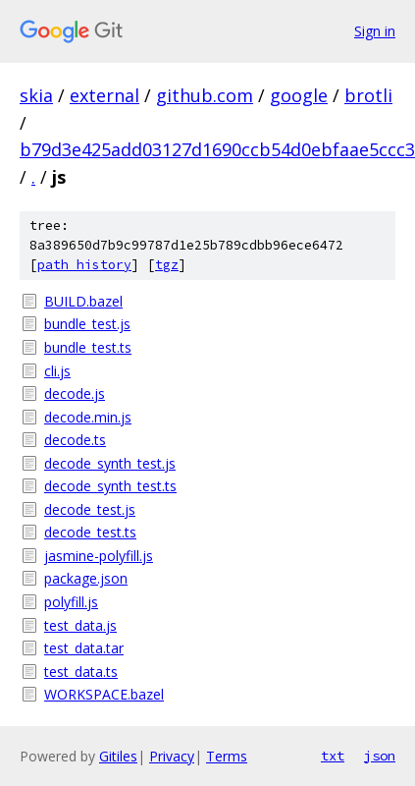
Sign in (374, 31)
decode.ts (75, 439)
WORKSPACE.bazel (104, 694)
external (104, 95)
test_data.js (80, 625)
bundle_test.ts (87, 347)
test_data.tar (84, 648)
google (299, 95)
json (379, 755)
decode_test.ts (90, 532)
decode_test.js (89, 509)
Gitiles (118, 756)
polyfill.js (71, 601)
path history (84, 264)
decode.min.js (87, 417)
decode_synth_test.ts (110, 486)
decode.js (74, 393)
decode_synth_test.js (110, 463)
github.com (204, 95)
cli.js (57, 371)
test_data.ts (81, 671)
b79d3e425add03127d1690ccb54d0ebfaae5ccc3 (217, 149)
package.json (86, 578)
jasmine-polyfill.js (98, 555)
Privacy (171, 756)
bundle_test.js (87, 323)
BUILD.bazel (83, 301)
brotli (368, 95)
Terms (226, 756)
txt (332, 755)
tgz (167, 264)
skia (36, 95)
